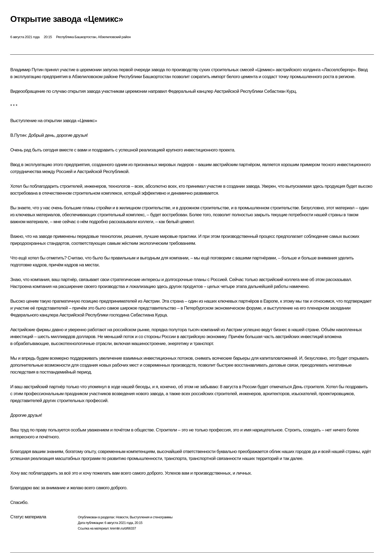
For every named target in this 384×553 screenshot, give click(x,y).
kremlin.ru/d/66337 (123, 528)
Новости (122, 517)
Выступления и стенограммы (151, 517)
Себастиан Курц (280, 91)
